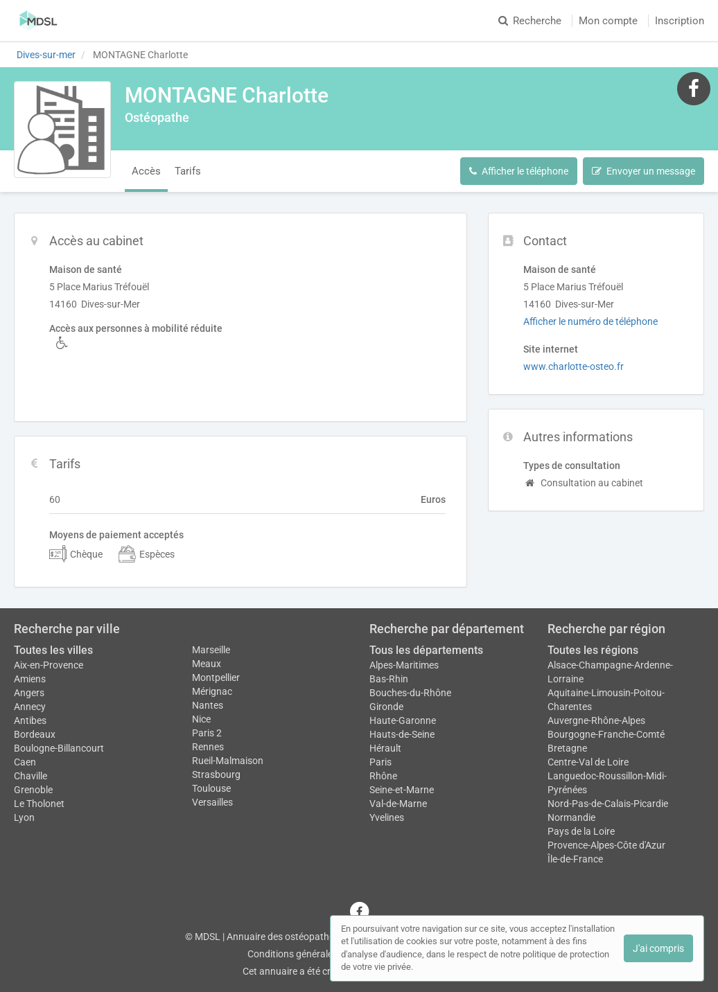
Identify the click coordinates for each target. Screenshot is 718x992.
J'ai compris (658, 948)
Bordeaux (34, 734)
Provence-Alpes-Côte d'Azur (606, 845)
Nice (201, 719)
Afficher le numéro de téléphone (590, 321)
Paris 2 (207, 732)
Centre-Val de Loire (588, 762)
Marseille (211, 649)
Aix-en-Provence (48, 665)
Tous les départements (426, 650)
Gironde (386, 706)
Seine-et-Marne (401, 789)
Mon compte (608, 21)
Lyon (24, 817)
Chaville (30, 775)
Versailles (212, 802)
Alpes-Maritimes (404, 665)
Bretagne (567, 748)
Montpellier (216, 677)
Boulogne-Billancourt (59, 748)
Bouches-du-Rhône (410, 692)
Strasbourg (216, 774)
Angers (29, 692)
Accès (146, 171)
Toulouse (211, 788)
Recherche (529, 21)
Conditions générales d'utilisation (318, 953)
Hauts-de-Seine (402, 734)
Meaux (206, 663)
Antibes (30, 720)
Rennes (208, 746)
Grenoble (33, 789)
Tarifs (188, 171)
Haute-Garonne (402, 720)
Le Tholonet (39, 803)
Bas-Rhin (388, 678)
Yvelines (386, 817)
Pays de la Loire (581, 831)
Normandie (571, 817)
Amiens (30, 678)
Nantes (207, 705)
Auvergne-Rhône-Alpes (596, 720)
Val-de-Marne (398, 803)
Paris (380, 762)
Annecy (30, 706)
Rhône (383, 775)
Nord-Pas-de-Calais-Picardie (608, 803)
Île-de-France (575, 859)
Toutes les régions (593, 650)
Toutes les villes (53, 650)
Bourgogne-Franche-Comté (606, 734)
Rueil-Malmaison (227, 760)
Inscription (679, 21)
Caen (25, 762)
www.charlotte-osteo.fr (573, 366)
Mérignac (212, 691)
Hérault (385, 748)
